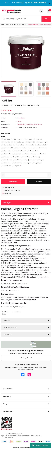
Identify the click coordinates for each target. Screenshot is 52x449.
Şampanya (31, 160)
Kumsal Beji (43, 148)
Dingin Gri (39, 139)
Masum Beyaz (34, 151)
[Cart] (49, 11)
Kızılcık (33, 148)
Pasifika (42, 154)
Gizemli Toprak (43, 142)
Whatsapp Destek (40, 445)
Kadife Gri (31, 145)
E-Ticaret (21, 447)
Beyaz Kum (17, 139)
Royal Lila (16, 157)
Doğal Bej (7, 142)
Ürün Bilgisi (7, 203)
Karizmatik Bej (42, 145)
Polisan (20, 121)
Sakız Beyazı (8, 160)
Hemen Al (39, 182)
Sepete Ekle (13, 182)
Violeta (17, 163)
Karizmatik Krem (22, 148)
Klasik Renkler (22, 124)
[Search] (26, 19)
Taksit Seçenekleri (10, 327)
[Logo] (11, 11)
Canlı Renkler (30, 124)
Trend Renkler (38, 124)
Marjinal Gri (7, 151)
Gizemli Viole (8, 145)
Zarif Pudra (7, 166)
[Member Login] (41, 11)
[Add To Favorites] (8, 187)
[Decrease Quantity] (3, 175)
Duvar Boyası (21, 118)
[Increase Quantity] (49, 175)
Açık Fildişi (7, 139)
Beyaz (17, 166)
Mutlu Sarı (18, 154)
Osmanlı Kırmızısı (30, 154)
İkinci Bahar (20, 145)
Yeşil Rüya (38, 163)
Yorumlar (6, 320)
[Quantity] (26, 175)
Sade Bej (26, 157)
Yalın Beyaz (27, 163)
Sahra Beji (36, 157)
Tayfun (41, 160)
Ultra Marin (7, 163)
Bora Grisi (28, 139)
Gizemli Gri (31, 142)
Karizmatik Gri (8, 148)
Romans (6, 157)
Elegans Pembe (19, 142)
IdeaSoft (15, 447)
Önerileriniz (7, 334)
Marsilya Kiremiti (20, 151)
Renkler (3, 136)
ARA (46, 19)
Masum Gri (7, 154)
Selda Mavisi (20, 160)
